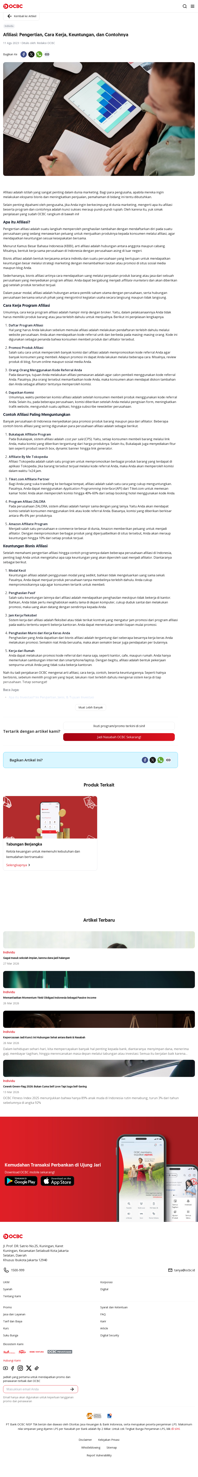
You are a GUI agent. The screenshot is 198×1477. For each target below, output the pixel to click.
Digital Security (109, 1335)
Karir (103, 1321)
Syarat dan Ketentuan (114, 1307)
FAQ (103, 1314)
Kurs (6, 1328)
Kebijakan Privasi (108, 1440)
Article (104, 1328)
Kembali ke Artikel (21, 16)
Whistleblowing (90, 1447)
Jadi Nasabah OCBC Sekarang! (119, 737)
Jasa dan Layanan (14, 1314)
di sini (175, 1429)
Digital (104, 1289)
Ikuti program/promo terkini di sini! (119, 726)
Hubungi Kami (12, 1360)
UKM (6, 1282)
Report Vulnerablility (99, 1455)
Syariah (7, 1289)
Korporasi (106, 1282)
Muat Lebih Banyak (90, 707)
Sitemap (112, 1447)
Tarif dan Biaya (12, 1321)
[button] (72, 1389)
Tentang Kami (12, 1296)
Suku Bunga (10, 1335)
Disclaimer (85, 1440)
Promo (7, 1307)
